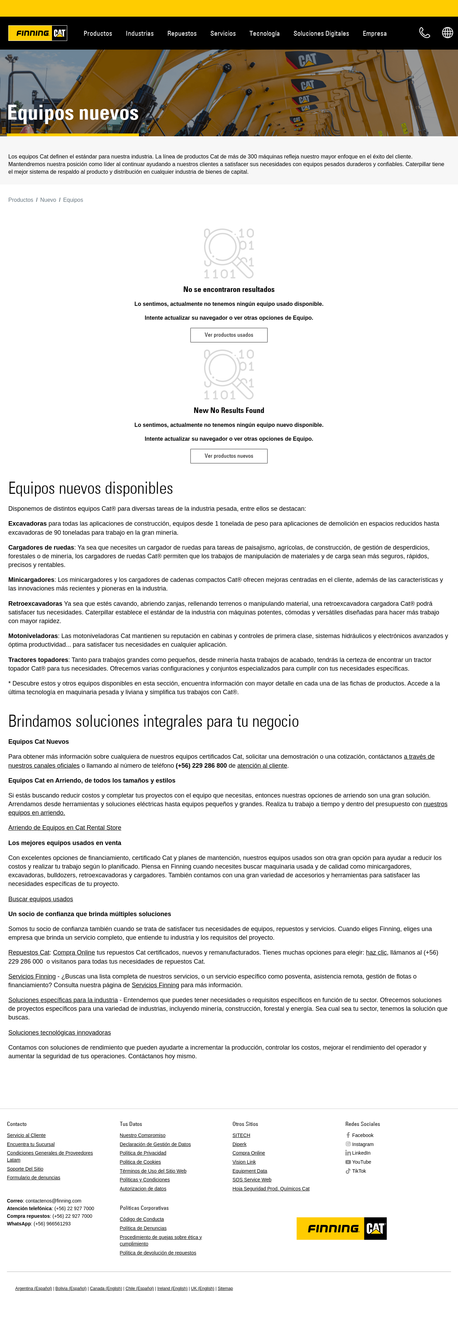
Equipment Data (249, 1171)
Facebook (362, 1135)
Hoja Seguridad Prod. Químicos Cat (271, 1188)
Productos (97, 33)
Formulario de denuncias (33, 1177)
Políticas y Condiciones (145, 1179)
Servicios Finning (32, 976)
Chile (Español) (139, 1288)
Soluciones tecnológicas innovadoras (59, 1032)
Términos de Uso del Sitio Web (153, 1171)
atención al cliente (262, 765)
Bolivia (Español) (71, 1288)
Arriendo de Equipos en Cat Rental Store (64, 827)
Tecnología (264, 33)
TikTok (359, 1171)
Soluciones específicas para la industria (63, 1000)
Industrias (140, 33)
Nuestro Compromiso (143, 1135)
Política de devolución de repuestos (158, 1253)
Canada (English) (106, 1288)
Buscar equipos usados (40, 899)
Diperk (239, 1144)
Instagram (363, 1144)
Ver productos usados (229, 334)
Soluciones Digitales (321, 33)
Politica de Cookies (140, 1162)
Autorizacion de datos (143, 1188)
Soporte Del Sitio (25, 1169)
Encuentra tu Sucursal (31, 1144)
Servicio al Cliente (26, 1135)
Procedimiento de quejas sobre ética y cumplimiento (161, 1240)
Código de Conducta (142, 1219)
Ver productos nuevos (229, 455)
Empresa (375, 33)
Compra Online (74, 952)
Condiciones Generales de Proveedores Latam (50, 1156)
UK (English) (202, 1288)
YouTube (361, 1162)
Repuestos (182, 33)
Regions (447, 32)
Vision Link (244, 1162)
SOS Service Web (252, 1179)
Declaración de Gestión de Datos (155, 1144)
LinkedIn (361, 1153)
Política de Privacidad (143, 1153)
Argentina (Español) (33, 1288)
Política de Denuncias (143, 1228)
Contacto (424, 32)
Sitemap (225, 1288)
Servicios (223, 33)
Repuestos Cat (29, 952)
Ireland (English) (172, 1288)
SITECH (241, 1135)
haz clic (376, 952)
